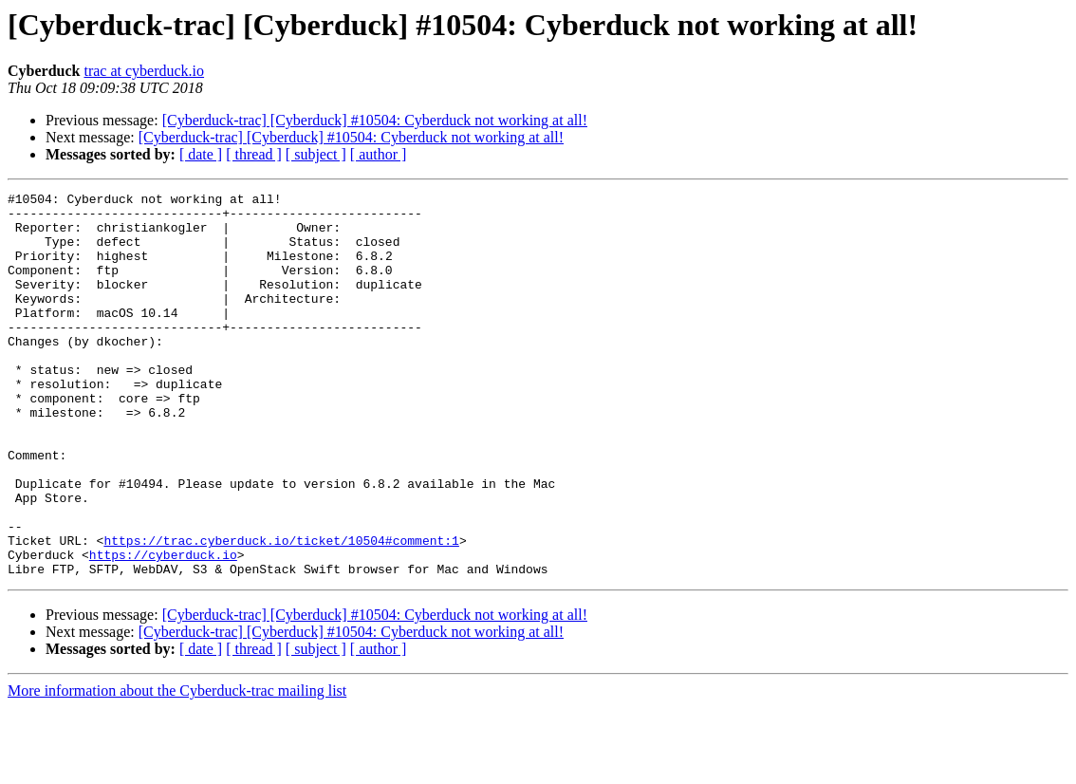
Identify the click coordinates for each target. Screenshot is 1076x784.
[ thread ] (254, 154)
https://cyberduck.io (163, 628)
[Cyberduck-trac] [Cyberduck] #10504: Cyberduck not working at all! (374, 120)
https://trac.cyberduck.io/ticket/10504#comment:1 (280, 611)
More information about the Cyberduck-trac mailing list (177, 767)
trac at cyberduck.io (143, 71)
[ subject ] (316, 154)
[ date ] (200, 154)
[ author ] (378, 154)
